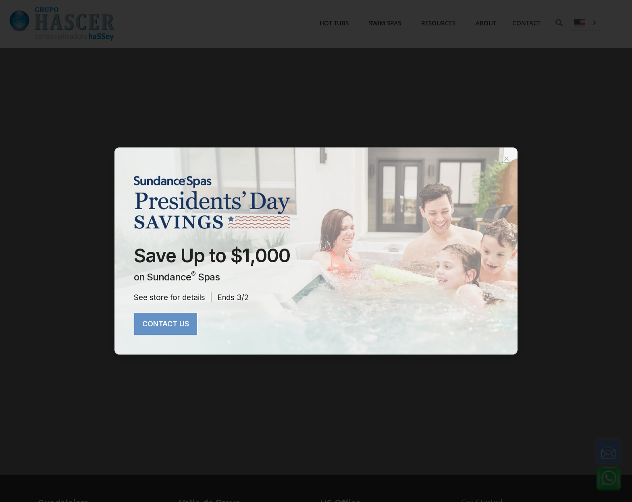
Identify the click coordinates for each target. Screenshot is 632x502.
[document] (316, 251)
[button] (506, 159)
